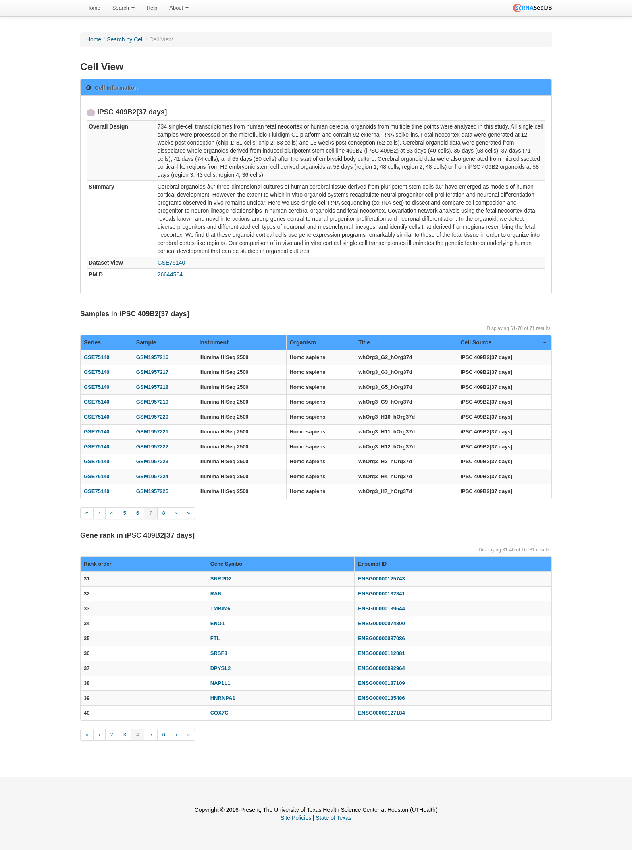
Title (364, 342)
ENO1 (217, 623)
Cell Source (503, 342)
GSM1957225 (152, 491)
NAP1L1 (220, 683)
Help (152, 8)
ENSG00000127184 (381, 713)
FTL (215, 638)
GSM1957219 (152, 402)
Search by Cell (125, 39)
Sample (146, 342)
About (179, 8)
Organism (303, 342)
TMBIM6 (220, 608)
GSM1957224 (152, 476)
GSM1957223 (152, 461)
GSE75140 (171, 262)
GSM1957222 (152, 447)
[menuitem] (93, 8)
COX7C (219, 713)
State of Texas (333, 818)
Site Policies (296, 818)
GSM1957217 (152, 372)
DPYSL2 (220, 668)
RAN (216, 594)
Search (123, 8)
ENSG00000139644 (381, 608)
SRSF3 (218, 653)
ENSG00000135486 (381, 698)
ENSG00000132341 (381, 594)
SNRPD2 (221, 579)
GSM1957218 (152, 387)
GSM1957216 (152, 357)
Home (93, 8)
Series (92, 342)
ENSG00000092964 (381, 668)
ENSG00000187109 (381, 683)
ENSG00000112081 (381, 653)
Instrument (214, 342)
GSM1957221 (152, 432)
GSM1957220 (152, 417)
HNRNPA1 (222, 698)
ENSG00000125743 (381, 579)
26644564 (170, 274)
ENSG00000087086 (381, 638)
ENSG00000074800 (381, 623)
